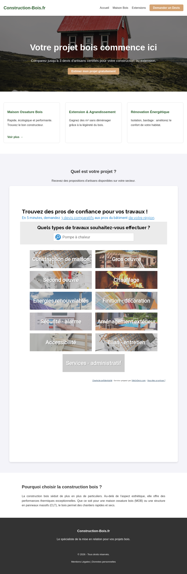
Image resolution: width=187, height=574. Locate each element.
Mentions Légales (80, 561)
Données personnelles (104, 561)
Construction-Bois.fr (24, 7)
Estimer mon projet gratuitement (93, 71)
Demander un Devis (166, 7)
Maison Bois (120, 7)
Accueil (104, 7)
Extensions (139, 7)
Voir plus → (15, 137)
